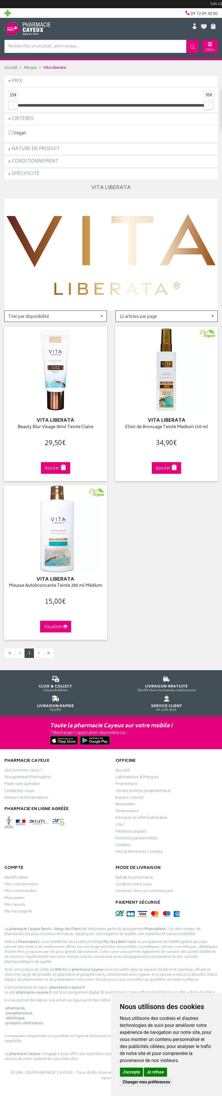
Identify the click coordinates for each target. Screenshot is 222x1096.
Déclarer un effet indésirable (141, 818)
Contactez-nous (19, 792)
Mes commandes (20, 892)
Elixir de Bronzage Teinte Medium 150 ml (166, 427)
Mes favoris (14, 905)
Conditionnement (35, 161)
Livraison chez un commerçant (144, 892)
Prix (17, 81)
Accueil (10, 68)
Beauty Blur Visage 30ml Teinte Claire (55, 427)
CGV (120, 826)
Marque (30, 68)
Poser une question (22, 785)
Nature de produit (36, 149)
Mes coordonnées (21, 885)
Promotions (126, 785)
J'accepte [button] (131, 1072)
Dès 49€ (167, 683)
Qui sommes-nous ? (23, 771)
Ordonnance (127, 812)
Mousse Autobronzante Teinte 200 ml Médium (55, 586)
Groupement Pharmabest (27, 778)
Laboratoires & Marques (137, 778)
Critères (23, 119)
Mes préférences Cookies (139, 852)
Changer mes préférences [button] (146, 1082)
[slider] (13, 105)
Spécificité (25, 174)
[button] (55, 316)
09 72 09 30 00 (167, 702)
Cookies (123, 846)
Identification (16, 878)
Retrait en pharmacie (134, 878)
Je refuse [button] (155, 1072)
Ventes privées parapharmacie (143, 792)
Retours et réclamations (26, 798)
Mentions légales (131, 832)
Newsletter (125, 805)
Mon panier (14, 899)
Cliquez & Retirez (55, 683)
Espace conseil (130, 798)
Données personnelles (137, 839)
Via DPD (55, 702)
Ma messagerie (18, 912)
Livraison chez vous (134, 885)
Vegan (17, 133)
